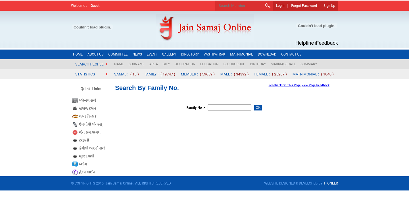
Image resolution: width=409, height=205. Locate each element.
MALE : (226, 74)
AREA (153, 64)
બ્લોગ (83, 164)
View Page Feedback (315, 85)
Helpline (304, 43)
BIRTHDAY (258, 64)
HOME (78, 54)
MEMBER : (189, 74)
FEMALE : (262, 74)
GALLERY (169, 54)
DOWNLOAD (267, 54)
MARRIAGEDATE (283, 64)
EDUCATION (209, 64)
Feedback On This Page (285, 85)
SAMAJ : (121, 74)
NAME (119, 64)
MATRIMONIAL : (306, 74)
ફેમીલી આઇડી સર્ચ (92, 148)
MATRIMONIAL (241, 54)
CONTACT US (291, 54)
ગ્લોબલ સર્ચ (87, 100)
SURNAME (137, 64)
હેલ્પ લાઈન (87, 172)
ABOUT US (95, 54)
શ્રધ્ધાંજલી (86, 156)
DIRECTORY (190, 54)
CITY (166, 64)
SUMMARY (309, 64)
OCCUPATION (185, 64)
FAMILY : (151, 74)
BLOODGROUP (234, 64)
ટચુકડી (84, 140)
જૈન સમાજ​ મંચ (90, 132)
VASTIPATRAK (214, 54)
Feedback (327, 43)
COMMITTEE (118, 54)
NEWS (137, 54)
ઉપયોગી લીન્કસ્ (90, 124)
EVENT (152, 54)
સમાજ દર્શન (87, 108)
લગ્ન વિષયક (88, 116)
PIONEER (331, 183)
